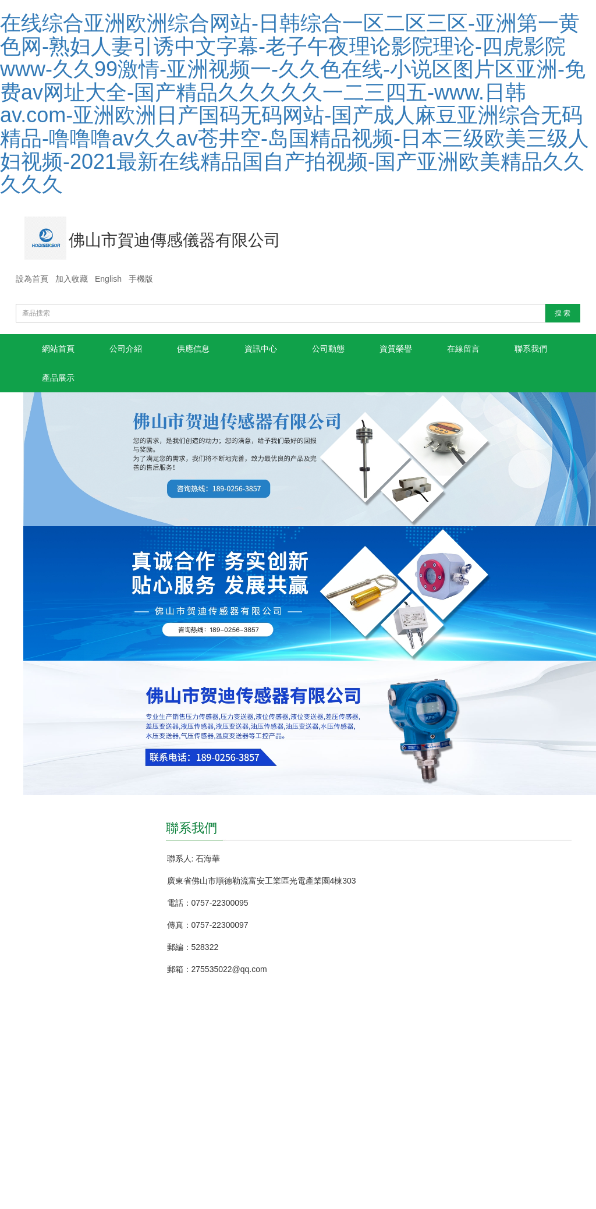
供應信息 (193, 348)
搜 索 (562, 313)
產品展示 (58, 377)
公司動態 (328, 348)
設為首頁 (32, 278)
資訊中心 (260, 348)
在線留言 (463, 348)
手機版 (141, 278)
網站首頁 (58, 348)
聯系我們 (531, 348)
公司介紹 (125, 348)
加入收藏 (71, 278)
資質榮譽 (395, 348)
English (108, 278)
